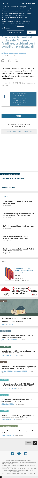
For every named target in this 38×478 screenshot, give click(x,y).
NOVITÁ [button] (4, 262)
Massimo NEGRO (20, 53)
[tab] (19, 261)
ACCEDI (19, 116)
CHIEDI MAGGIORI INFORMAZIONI (19, 131)
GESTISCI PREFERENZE (15, 32)
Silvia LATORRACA (9, 355)
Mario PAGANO (8, 435)
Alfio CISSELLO (7, 53)
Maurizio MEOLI (8, 404)
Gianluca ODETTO (8, 324)
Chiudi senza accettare (28, 3)
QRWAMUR (13, 473)
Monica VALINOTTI (9, 340)
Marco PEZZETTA (8, 420)
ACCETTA (31, 32)
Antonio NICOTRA (9, 388)
